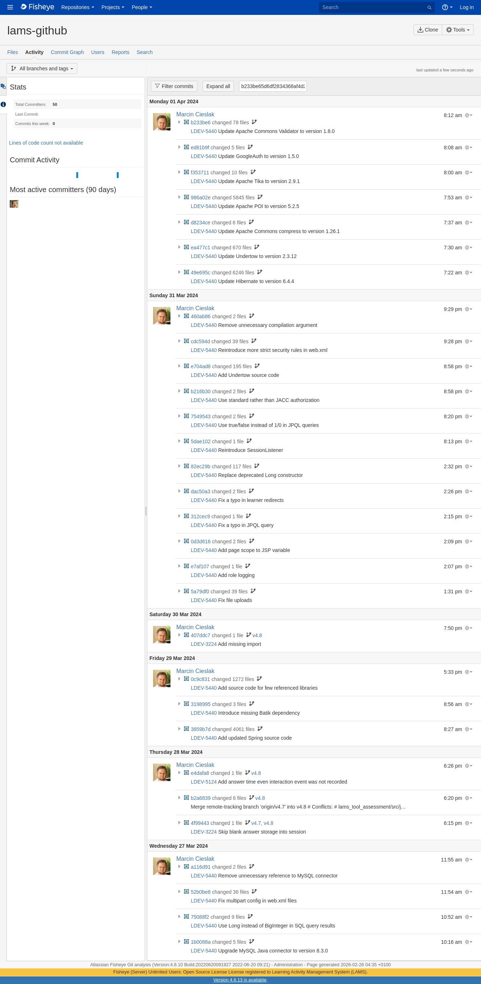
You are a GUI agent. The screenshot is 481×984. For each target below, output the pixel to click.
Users (97, 52)
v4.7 (256, 823)
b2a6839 (201, 798)
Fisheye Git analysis (131, 964)
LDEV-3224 (204, 644)
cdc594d (200, 341)
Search (145, 52)
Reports (121, 52)
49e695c (200, 272)
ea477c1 (200, 247)
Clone (428, 30)
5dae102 (201, 441)
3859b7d (201, 729)
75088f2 (200, 917)
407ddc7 (200, 635)
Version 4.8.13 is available (239, 980)
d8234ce (200, 222)
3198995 (201, 704)
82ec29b (200, 466)
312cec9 (200, 516)
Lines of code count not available (46, 143)
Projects (111, 7)
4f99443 (200, 823)
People (140, 7)
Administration (288, 964)
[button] (10, 7)
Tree (3, 86)
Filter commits (172, 86)
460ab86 (201, 316)
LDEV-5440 (204, 131)
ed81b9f (200, 147)
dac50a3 (200, 491)
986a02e (201, 197)
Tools (455, 30)
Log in (467, 7)
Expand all (218, 86)
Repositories (75, 7)
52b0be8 (201, 892)
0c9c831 (200, 679)
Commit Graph (67, 52)
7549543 (201, 416)
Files (12, 52)
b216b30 (201, 391)
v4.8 (257, 635)
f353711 (200, 172)
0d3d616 (201, 541)
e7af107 (200, 566)
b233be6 (201, 122)
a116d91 (201, 867)
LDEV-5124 (204, 782)
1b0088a (201, 942)
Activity (34, 52)
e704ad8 (201, 366)
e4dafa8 (200, 773)
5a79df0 (200, 591)
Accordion (3, 105)
